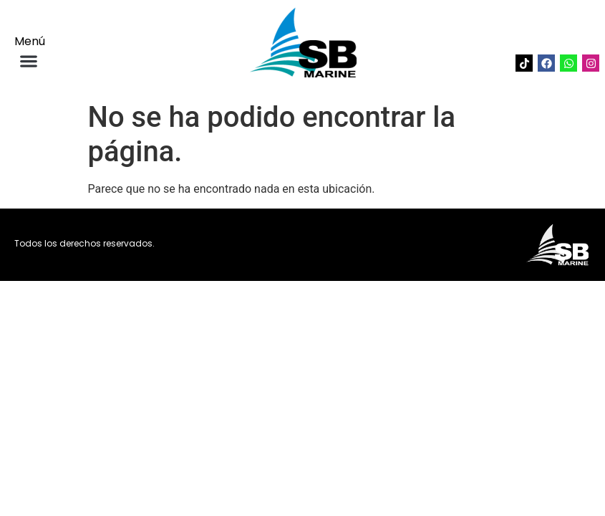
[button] (28, 61)
